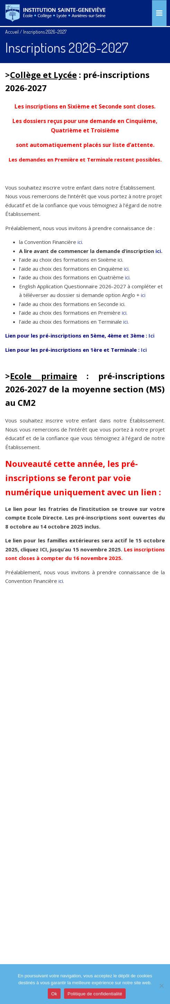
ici (80, 241)
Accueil (12, 32)
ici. (126, 268)
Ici (151, 335)
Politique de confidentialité (95, 993)
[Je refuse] (161, 985)
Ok (54, 993)
